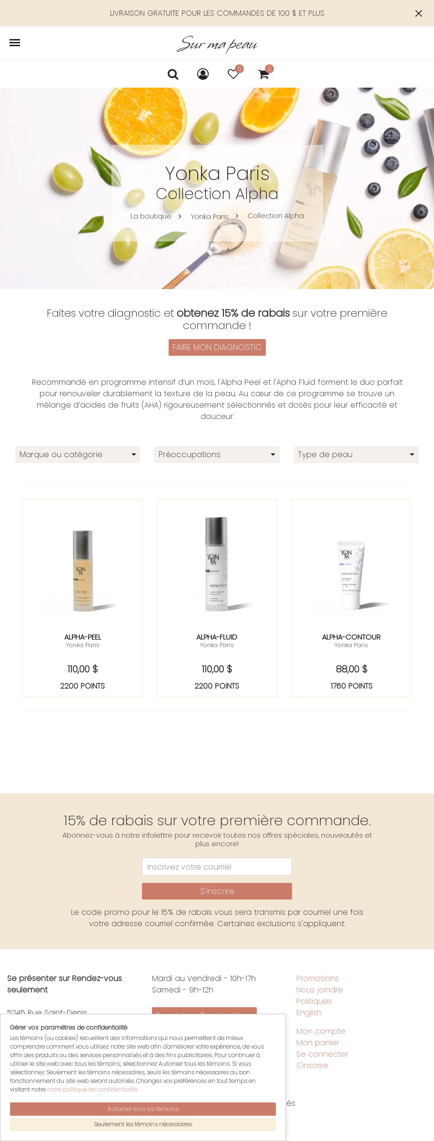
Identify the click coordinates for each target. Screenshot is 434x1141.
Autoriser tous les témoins (143, 1123)
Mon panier (317, 1042)
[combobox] (77, 454)
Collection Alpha (276, 215)
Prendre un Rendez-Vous (204, 1015)
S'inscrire (217, 891)
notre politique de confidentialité (92, 1104)
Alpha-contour (351, 637)
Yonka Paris (210, 216)
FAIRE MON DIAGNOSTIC (217, 347)
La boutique (151, 216)
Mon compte (320, 1031)
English (309, 1012)
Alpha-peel (82, 637)
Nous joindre (319, 989)
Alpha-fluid (216, 637)
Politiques (314, 1001)
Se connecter (322, 1054)
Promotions (317, 978)
